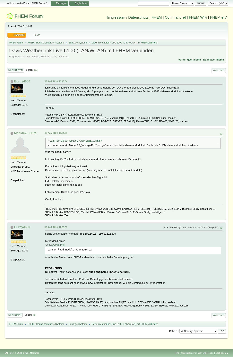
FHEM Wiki (198, 17)
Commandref (175, 17)
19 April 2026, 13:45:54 (56, 81)
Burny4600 (22, 81)
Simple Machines (31, 353)
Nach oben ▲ (221, 353)
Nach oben (15, 315)
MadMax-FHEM (25, 133)
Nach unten (15, 70)
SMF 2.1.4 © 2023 (13, 353)
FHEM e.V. (219, 17)
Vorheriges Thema (189, 59)
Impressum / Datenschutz (128, 17)
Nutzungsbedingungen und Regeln (197, 353)
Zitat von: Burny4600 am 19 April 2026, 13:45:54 (76, 140)
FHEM (156, 17)
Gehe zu (173, 331)
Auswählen (58, 244)
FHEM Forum (29, 16)
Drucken (218, 70)
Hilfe (177, 353)
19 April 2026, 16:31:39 (56, 133)
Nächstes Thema (213, 59)
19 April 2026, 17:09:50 (56, 227)
